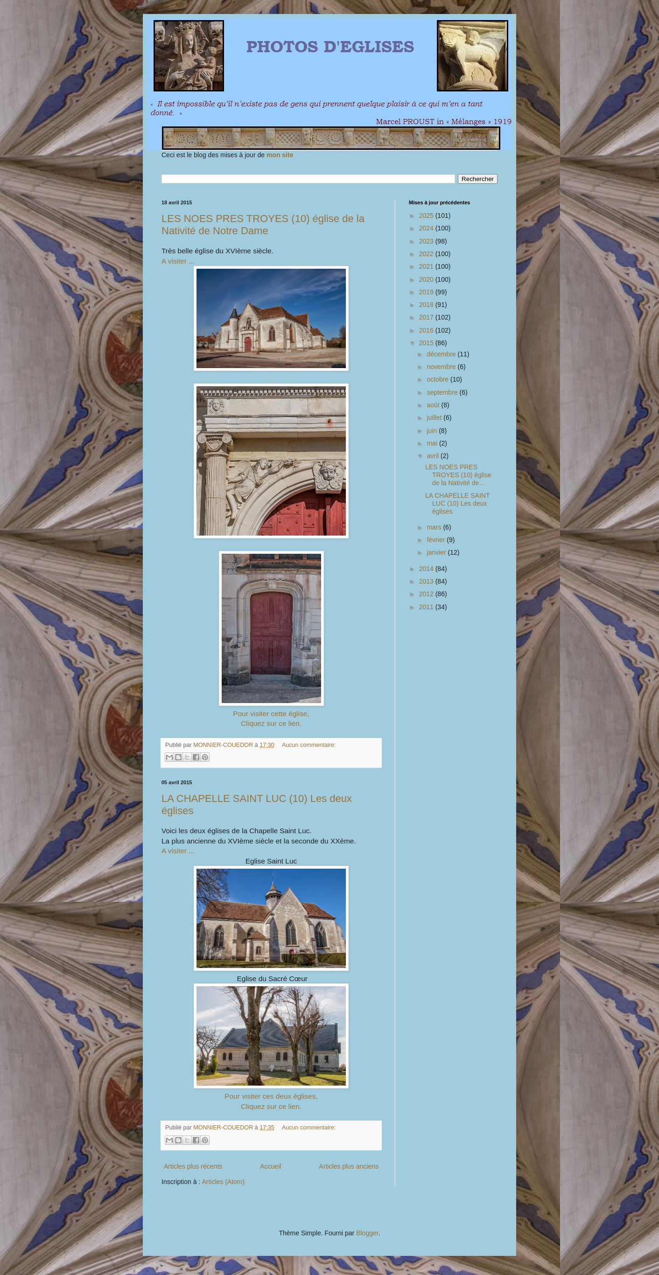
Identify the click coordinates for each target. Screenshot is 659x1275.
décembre (442, 354)
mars (435, 527)
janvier (437, 552)
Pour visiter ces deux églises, (270, 1096)
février (437, 539)
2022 (427, 254)
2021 (427, 266)
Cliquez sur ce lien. (271, 723)
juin (433, 430)
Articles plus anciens (349, 1166)
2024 (427, 228)
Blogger (367, 1233)
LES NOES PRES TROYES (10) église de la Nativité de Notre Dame (263, 225)
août (434, 405)
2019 (427, 292)
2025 (427, 215)
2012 (427, 594)
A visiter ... (178, 261)
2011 (427, 607)
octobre (438, 379)
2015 (427, 343)
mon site (280, 155)
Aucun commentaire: (309, 745)
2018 (427, 304)
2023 (427, 241)
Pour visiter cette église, (271, 714)
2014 (427, 568)
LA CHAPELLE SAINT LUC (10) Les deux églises (457, 503)
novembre (442, 366)
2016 (427, 330)
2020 (427, 279)
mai (433, 443)
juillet (435, 417)
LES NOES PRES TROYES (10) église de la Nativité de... (458, 475)
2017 (427, 317)
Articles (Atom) (223, 1181)
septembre (443, 392)
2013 (427, 581)
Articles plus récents (193, 1166)
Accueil (270, 1166)
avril (434, 456)
